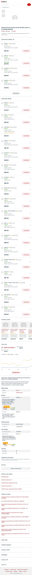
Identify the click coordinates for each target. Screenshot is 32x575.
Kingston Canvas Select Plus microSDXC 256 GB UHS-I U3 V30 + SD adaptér (15, 526)
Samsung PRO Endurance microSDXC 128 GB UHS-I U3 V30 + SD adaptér (15, 534)
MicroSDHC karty (5, 476)
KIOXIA (17, 390)
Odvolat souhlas (9, 571)
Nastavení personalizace (22, 569)
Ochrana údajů (13, 569)
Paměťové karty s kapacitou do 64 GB (9, 482)
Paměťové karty (5, 7)
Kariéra (24, 571)
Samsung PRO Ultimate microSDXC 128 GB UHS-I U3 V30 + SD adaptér (14, 505)
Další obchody (16, 93)
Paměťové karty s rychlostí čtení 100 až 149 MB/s (11, 489)
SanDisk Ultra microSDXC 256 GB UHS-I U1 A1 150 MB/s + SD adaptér (14, 509)
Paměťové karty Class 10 (6, 479)
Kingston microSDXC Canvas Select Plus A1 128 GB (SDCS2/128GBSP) (12, 513)
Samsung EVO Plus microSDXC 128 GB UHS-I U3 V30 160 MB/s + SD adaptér (15, 497)
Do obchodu (26, 50)
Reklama (15, 571)
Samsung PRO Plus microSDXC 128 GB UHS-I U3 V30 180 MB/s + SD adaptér (15, 517)
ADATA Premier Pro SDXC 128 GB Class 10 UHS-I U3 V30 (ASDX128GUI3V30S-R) (13, 530)
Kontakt (20, 571)
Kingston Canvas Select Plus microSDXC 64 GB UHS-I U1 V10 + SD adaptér (15, 522)
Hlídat (8, 31)
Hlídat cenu (16, 372)
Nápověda (6, 569)
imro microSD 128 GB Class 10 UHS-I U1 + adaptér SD (12, 501)
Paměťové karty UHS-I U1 (6, 485)
